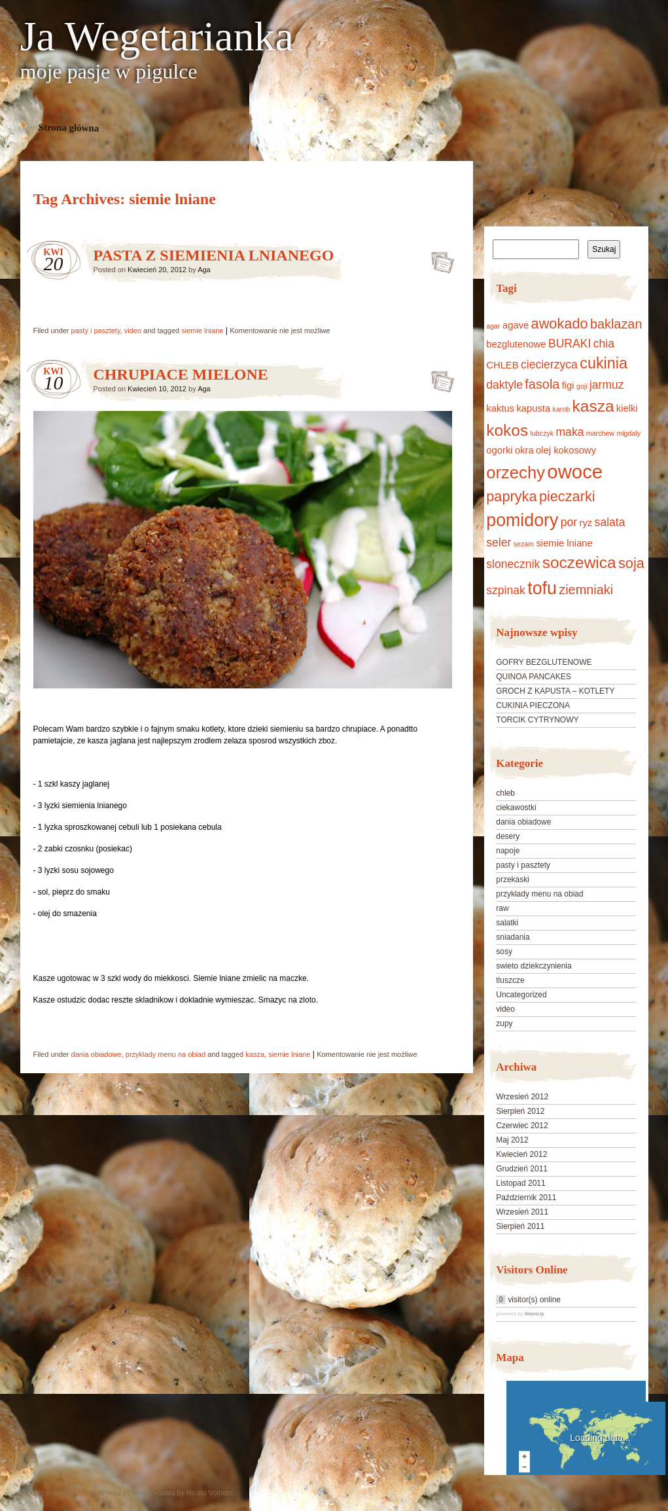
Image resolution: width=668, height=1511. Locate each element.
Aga (204, 270)
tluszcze (510, 980)
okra (524, 450)
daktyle (504, 384)
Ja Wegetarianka (157, 36)
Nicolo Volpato (209, 1493)
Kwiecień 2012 (521, 1154)
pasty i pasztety (95, 330)
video (132, 330)
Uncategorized (521, 994)
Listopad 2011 (520, 1183)
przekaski (512, 879)
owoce (575, 471)
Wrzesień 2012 (522, 1096)
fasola (542, 384)
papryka (511, 496)
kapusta (533, 408)
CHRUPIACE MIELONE (181, 374)
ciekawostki (516, 807)
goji (582, 386)
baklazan (616, 324)
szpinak (505, 590)
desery (507, 836)
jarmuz (606, 384)
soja (631, 563)
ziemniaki (586, 589)
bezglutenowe (516, 344)
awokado (559, 323)
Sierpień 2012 (520, 1111)
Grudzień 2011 (522, 1168)
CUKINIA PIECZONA (533, 705)
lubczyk (542, 433)
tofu (542, 588)
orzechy (515, 472)
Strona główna (68, 127)
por (569, 522)
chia (603, 343)
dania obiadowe (96, 1054)
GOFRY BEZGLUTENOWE (543, 662)
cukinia (603, 363)
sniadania (512, 937)
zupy (504, 1023)
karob (562, 409)
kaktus (500, 408)
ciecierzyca (549, 364)
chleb (505, 793)
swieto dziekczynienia (533, 965)
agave (515, 325)
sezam (524, 544)
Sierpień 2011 (520, 1226)
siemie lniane (202, 330)
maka (569, 431)
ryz (586, 523)
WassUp (534, 1314)
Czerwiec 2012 (522, 1125)
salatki (507, 922)
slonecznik (513, 564)
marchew (600, 433)
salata (610, 522)
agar (493, 326)
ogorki (499, 450)
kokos (507, 430)
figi (568, 385)
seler (498, 542)
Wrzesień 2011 (522, 1212)
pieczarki (567, 496)
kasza (254, 1054)
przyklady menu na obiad (165, 1054)
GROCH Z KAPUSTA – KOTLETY (555, 691)
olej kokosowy (566, 450)
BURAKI (569, 343)
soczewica (579, 562)
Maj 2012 (512, 1140)
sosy (504, 951)
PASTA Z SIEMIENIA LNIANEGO (214, 255)
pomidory (522, 520)
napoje (507, 850)
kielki (627, 408)
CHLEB (502, 365)
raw (502, 908)
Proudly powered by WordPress (70, 1493)
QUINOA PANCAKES (533, 676)
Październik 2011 (526, 1197)
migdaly (628, 433)
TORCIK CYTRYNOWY (537, 719)
